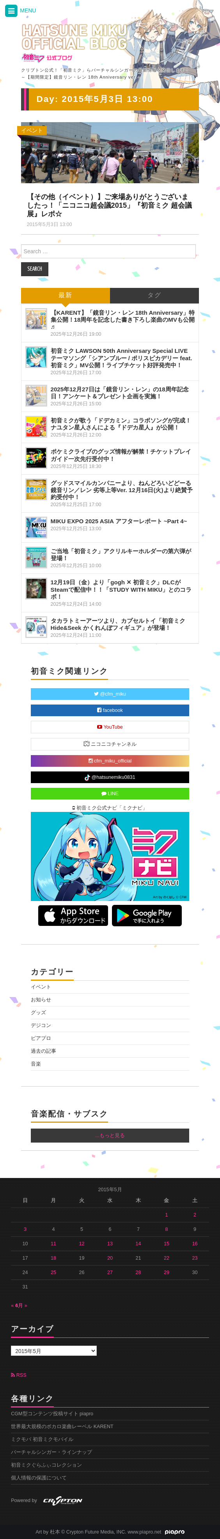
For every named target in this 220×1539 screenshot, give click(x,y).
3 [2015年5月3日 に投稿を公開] (25, 1229)
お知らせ (41, 1000)
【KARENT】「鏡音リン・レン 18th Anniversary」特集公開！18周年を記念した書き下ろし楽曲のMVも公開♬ (123, 319)
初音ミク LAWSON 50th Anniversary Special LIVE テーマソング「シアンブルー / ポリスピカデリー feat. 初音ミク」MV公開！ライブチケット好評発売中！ (121, 357)
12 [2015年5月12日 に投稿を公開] (81, 1243)
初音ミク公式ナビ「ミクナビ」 (110, 808)
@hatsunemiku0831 (110, 778)
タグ (154, 295)
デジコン (41, 1025)
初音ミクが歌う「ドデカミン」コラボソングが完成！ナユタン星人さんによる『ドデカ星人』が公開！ (121, 424)
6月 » (21, 1305)
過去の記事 (43, 1051)
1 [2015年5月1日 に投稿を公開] (166, 1215)
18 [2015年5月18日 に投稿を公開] (53, 1258)
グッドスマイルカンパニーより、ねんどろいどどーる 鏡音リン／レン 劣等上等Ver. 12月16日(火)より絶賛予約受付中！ (122, 490)
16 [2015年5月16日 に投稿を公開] (194, 1243)
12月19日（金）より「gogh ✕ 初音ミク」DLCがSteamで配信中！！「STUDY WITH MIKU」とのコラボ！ (121, 589)
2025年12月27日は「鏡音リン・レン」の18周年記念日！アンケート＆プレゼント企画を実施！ (120, 393)
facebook (110, 710)
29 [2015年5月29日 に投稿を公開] (166, 1272)
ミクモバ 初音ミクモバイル (42, 1439)
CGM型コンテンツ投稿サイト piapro (52, 1413)
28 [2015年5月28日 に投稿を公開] (138, 1272)
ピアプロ (41, 1038)
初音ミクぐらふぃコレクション (46, 1465)
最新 (66, 295)
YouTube (110, 727)
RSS (18, 1375)
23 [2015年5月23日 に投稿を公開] (194, 1258)
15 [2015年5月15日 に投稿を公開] (166, 1243)
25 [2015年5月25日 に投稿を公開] (53, 1272)
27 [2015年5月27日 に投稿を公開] (110, 1272)
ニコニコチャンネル (110, 743)
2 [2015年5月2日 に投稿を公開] (194, 1215)
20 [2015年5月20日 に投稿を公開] (110, 1258)
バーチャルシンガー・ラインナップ (51, 1452)
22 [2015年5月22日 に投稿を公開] (166, 1258)
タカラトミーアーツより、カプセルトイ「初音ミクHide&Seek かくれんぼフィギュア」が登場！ (118, 624)
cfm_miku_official (110, 761)
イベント (32, 130)
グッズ (38, 1012)
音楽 (36, 1064)
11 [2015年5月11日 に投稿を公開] (53, 1243)
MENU (20, 11)
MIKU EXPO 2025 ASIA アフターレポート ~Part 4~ (119, 521)
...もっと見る (110, 1135)
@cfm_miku (110, 694)
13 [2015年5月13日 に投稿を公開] (110, 1243)
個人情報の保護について (39, 1478)
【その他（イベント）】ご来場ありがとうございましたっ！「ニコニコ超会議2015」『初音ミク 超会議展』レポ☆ (109, 205)
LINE (110, 793)
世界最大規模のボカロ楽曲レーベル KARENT (62, 1426)
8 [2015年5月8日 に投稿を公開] (166, 1229)
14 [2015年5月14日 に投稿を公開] (138, 1243)
